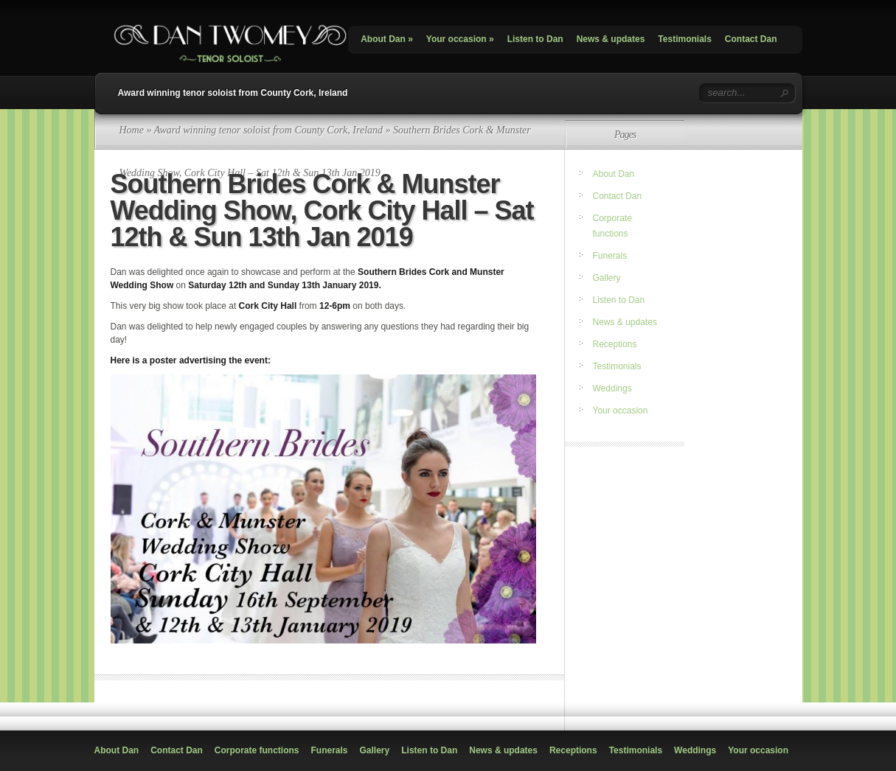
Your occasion (460, 39)
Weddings (612, 388)
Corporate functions (257, 750)
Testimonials (684, 39)
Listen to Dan (535, 39)
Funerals (610, 256)
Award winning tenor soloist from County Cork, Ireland (233, 93)
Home (131, 130)
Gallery (607, 278)
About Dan (387, 39)
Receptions (615, 344)
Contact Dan (751, 39)
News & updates (611, 39)
